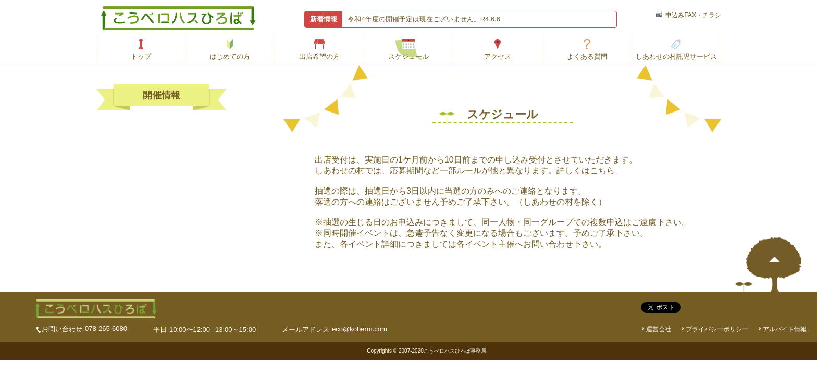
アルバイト (785, 329)
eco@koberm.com (359, 329)
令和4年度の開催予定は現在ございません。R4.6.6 (424, 19)
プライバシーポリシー (717, 329)
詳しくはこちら (585, 170)
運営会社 (658, 329)
